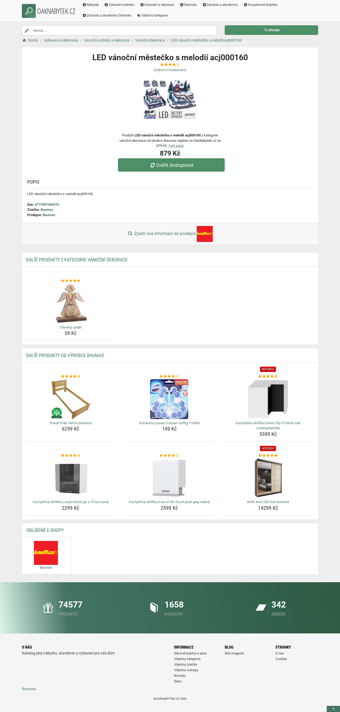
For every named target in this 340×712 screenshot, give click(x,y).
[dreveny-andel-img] (70, 303)
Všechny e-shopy (186, 670)
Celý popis (176, 146)
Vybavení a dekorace (157, 5)
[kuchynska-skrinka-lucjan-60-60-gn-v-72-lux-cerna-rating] (70, 455)
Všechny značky (185, 664)
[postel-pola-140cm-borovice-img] (70, 399)
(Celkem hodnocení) (170, 70)
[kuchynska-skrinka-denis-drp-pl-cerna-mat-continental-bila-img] (268, 399)
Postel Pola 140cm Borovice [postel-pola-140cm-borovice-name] (71, 423)
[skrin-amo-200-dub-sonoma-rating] (268, 455)
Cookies (281, 659)
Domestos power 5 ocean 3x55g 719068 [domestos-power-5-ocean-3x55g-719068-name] (169, 423)
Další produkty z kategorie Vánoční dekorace (77, 259)
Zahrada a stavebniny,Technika (106, 15)
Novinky (180, 676)
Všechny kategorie (152, 15)
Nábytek (90, 5)
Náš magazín (234, 653)
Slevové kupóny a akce (190, 653)
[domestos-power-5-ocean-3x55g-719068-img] (169, 399)
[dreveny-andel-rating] (70, 281)
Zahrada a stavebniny (220, 5)
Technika (188, 5)
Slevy (177, 681)
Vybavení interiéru (119, 5)
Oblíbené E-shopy (45, 530)
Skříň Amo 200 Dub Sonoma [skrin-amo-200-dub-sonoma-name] (268, 502)
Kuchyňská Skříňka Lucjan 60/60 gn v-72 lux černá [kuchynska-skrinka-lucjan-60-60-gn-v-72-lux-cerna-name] (71, 502)
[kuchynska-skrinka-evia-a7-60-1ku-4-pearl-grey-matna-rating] (169, 455)
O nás (279, 653)
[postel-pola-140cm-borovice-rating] (70, 376)
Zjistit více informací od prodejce (170, 234)
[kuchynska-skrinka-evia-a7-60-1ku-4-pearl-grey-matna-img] (169, 478)
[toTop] (333, 709)
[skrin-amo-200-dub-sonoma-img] (268, 478)
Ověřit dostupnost (171, 165)
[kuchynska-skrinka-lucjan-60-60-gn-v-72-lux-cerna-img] (70, 478)
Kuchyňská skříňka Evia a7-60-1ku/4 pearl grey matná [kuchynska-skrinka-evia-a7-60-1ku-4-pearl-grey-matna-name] (169, 502)
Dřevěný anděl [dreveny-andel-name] (70, 327)
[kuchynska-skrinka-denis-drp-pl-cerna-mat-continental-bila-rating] (268, 376)
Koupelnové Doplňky (260, 5)
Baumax (47, 210)
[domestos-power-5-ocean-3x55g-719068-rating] (169, 376)
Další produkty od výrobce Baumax (65, 355)
